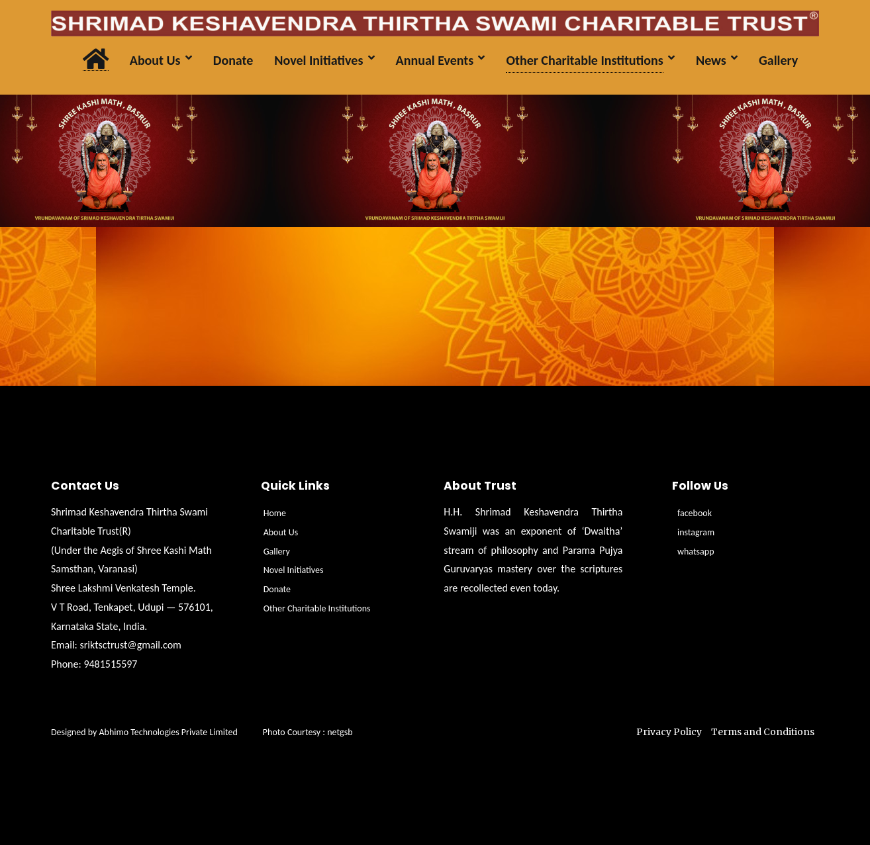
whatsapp (695, 551)
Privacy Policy (669, 732)
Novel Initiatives (294, 570)
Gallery (277, 551)
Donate (277, 589)
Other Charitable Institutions (317, 608)
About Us (281, 532)
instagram (695, 532)
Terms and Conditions (762, 732)
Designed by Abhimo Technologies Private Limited (157, 732)
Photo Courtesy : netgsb (308, 732)
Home (275, 513)
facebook (694, 513)
